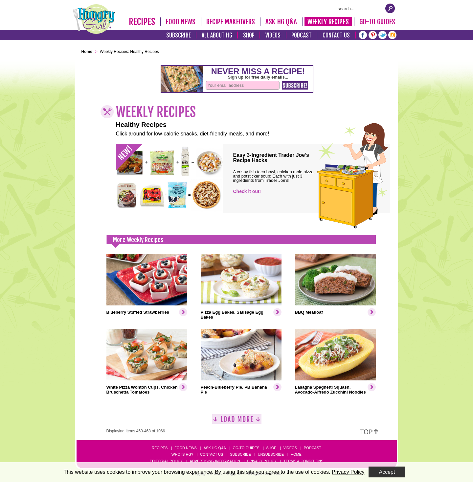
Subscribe (178, 35)
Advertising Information (215, 461)
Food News (181, 21)
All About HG (217, 35)
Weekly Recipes (328, 21)
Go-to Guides (246, 448)
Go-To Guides (377, 21)
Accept (387, 472)
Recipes (142, 21)
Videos (273, 35)
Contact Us (336, 35)
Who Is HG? (182, 454)
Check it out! (247, 191)
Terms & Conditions (303, 461)
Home (296, 454)
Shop (249, 35)
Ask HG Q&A (281, 21)
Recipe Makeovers (230, 21)
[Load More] (236, 421)
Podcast (301, 35)
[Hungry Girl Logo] (94, 19)
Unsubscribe (271, 454)
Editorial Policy (166, 461)
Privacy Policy (262, 461)
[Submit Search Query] (390, 8)
